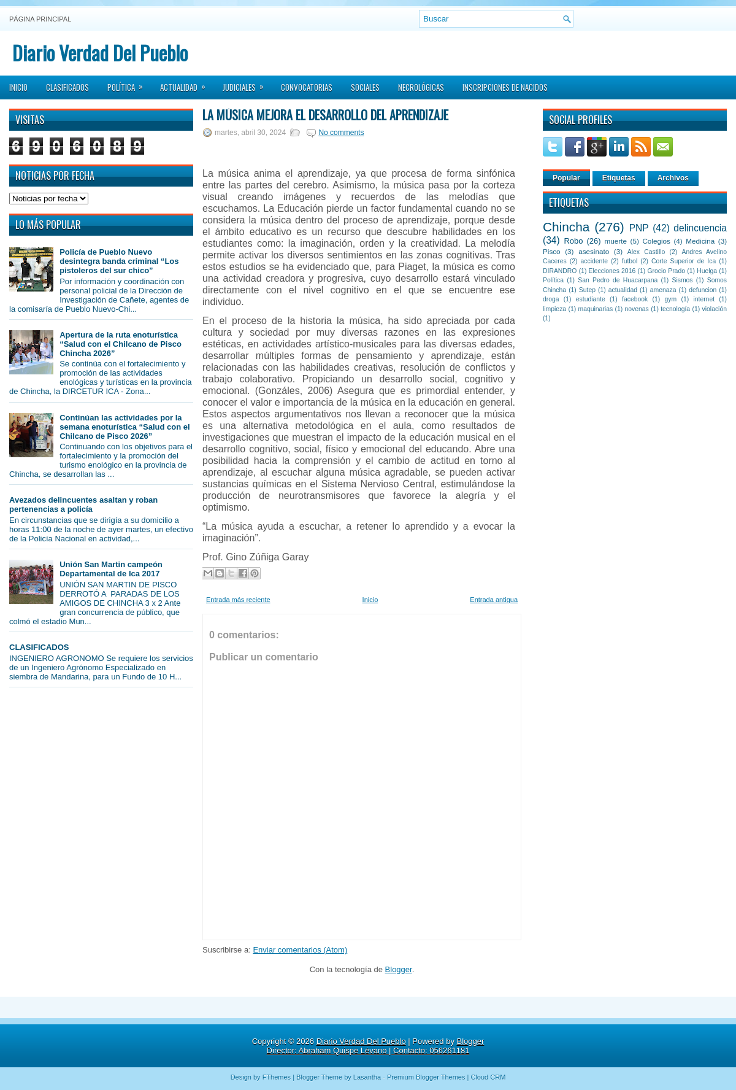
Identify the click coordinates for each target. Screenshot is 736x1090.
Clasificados (67, 87)
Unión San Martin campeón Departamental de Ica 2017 (111, 569)
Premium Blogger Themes (426, 1077)
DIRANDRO (560, 271)
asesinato (593, 251)
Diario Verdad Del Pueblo (100, 52)
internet (704, 299)
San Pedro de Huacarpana (617, 280)
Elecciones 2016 (612, 271)
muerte (616, 241)
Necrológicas (421, 87)
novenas (637, 309)
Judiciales (247, 83)
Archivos (673, 178)
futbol (629, 261)
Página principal (40, 19)
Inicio (18, 87)
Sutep (587, 290)
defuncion (702, 290)
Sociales (365, 87)
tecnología (675, 309)
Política (129, 83)
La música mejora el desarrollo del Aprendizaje (325, 115)
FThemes (277, 1077)
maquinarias (595, 309)
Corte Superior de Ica (683, 261)
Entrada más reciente (238, 599)
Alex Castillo (646, 252)
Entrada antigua (494, 599)
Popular (566, 178)
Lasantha (367, 1077)
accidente (594, 261)
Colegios (656, 241)
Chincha (566, 227)
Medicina (700, 241)
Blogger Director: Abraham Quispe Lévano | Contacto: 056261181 (376, 1046)
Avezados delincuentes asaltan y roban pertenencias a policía (83, 504)
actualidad (622, 290)
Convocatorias (306, 87)
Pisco (552, 251)
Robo (573, 240)
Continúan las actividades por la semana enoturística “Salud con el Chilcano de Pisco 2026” (124, 427)
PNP (639, 228)
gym (671, 299)
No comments (341, 132)
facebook (635, 299)
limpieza (554, 309)
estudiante (590, 299)
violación (714, 309)
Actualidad (186, 83)
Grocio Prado (666, 271)
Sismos (682, 280)
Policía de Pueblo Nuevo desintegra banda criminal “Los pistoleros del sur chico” (118, 261)
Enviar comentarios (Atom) (300, 949)
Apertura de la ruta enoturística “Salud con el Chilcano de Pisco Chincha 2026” (120, 344)
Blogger (398, 969)
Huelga (707, 271)
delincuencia (700, 228)
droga (551, 299)
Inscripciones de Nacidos (505, 87)
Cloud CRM (487, 1077)
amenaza (663, 290)
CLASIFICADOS (39, 647)
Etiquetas (618, 178)
